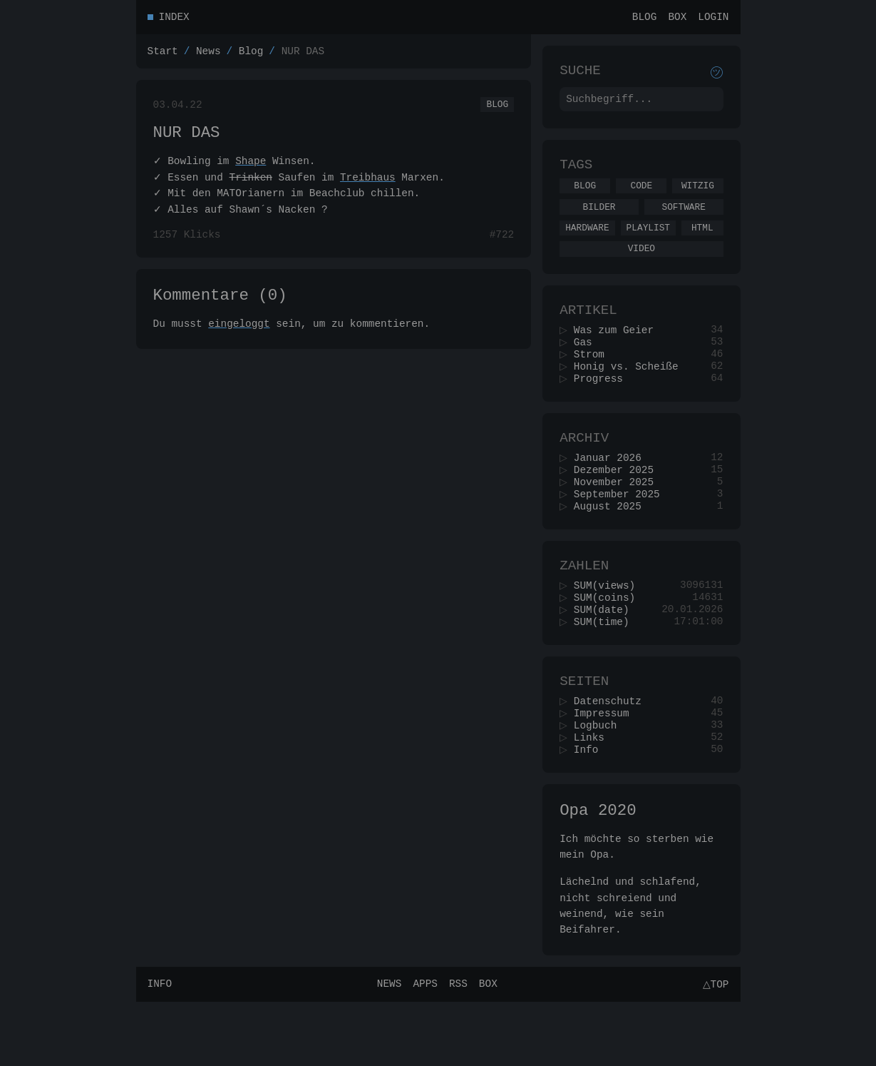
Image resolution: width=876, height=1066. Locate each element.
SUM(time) (606, 669)
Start (163, 54)
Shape (250, 171)
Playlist (648, 242)
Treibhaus (368, 187)
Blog (644, 18)
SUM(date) (606, 656)
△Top (713, 1048)
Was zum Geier (618, 352)
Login (713, 18)
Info (590, 808)
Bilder (598, 219)
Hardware (587, 242)
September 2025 (621, 531)
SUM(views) (608, 629)
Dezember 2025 (618, 504)
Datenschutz (612, 754)
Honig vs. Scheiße (630, 393)
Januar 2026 (612, 490)
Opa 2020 (598, 872)
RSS (456, 1048)
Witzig (697, 196)
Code (641, 196)
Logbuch (599, 781)
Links (593, 794)
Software (683, 219)
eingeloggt (238, 339)
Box (677, 18)
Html (702, 242)
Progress (602, 406)
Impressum (606, 767)
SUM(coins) (608, 642)
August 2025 (612, 545)
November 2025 (618, 517)
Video (641, 265)
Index (174, 18)
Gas (587, 365)
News (208, 54)
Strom (593, 379)
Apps (423, 1048)
